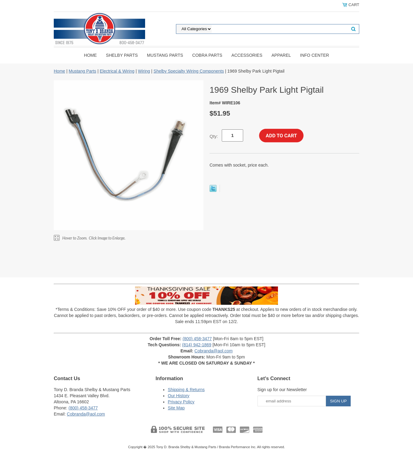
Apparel (281, 55)
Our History (178, 395)
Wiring (144, 71)
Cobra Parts (207, 55)
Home (90, 55)
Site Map (176, 407)
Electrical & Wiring (117, 71)
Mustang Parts (165, 55)
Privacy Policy (181, 401)
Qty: (214, 136)
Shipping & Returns (186, 389)
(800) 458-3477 (197, 338)
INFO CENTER (314, 55)
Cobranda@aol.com (214, 350)
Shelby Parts (122, 55)
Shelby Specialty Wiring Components (189, 71)
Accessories (247, 55)
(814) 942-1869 (196, 344)
